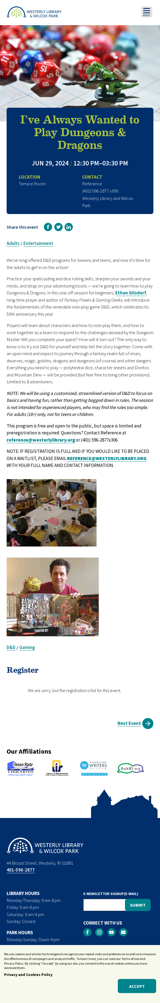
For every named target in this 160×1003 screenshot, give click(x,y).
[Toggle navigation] (146, 11)
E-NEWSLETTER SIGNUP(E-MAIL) (110, 893)
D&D (11, 647)
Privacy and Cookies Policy (28, 974)
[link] (48, 227)
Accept (137, 986)
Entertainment (38, 243)
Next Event (129, 723)
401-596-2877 (21, 870)
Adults (13, 243)
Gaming (27, 647)
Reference (92, 184)
